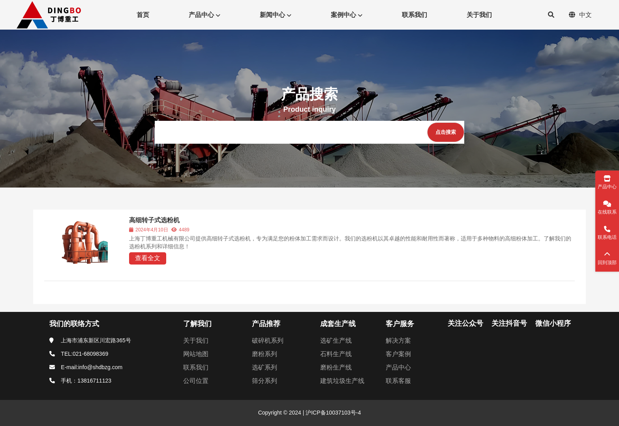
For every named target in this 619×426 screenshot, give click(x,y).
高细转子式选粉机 (154, 220)
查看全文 (147, 258)
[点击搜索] (445, 132)
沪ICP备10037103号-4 (332, 412)
